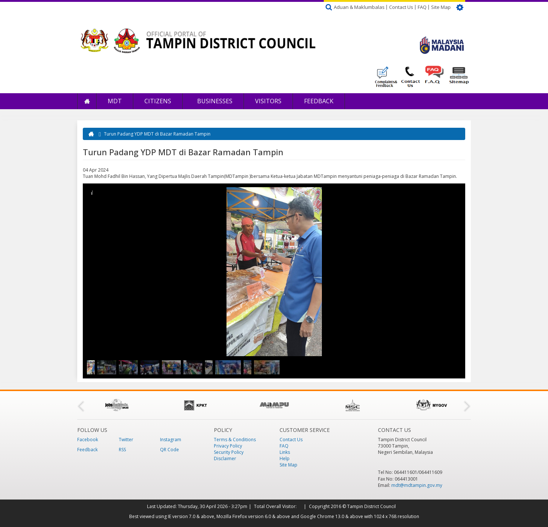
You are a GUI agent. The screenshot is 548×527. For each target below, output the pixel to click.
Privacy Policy (228, 446)
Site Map (441, 7)
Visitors (268, 101)
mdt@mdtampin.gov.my (416, 485)
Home (87, 101)
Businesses (214, 101)
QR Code (169, 449)
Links (285, 452)
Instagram (170, 439)
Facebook (87, 439)
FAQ (422, 7)
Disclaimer (225, 458)
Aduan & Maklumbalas (359, 7)
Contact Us (401, 7)
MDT (115, 101)
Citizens (157, 101)
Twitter (126, 439)
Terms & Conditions (235, 439)
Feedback (318, 101)
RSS (122, 449)
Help (285, 458)
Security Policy (229, 452)
